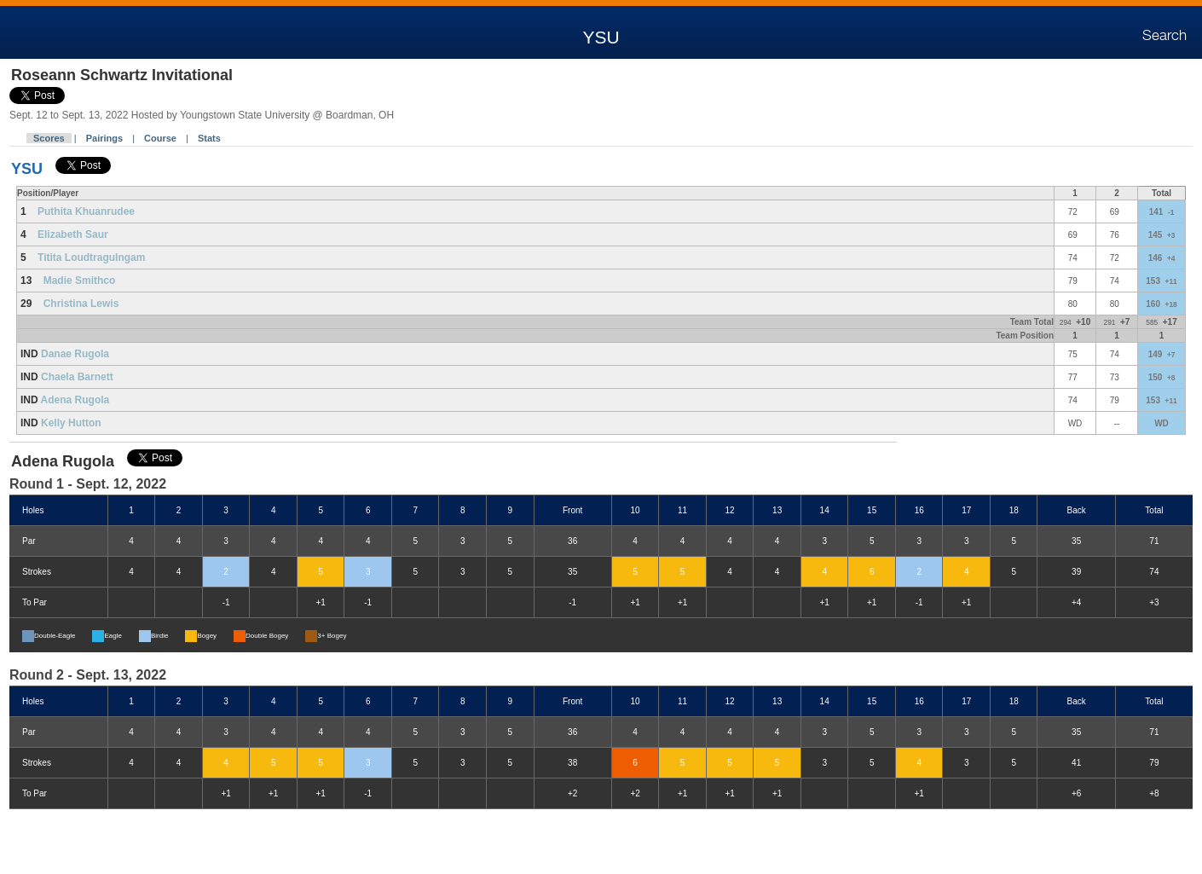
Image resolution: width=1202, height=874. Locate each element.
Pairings (104, 138)
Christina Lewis (81, 304)
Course (160, 138)
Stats (209, 138)
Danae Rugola (75, 354)
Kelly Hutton (71, 423)
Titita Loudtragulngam (91, 257)
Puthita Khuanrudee (86, 211)
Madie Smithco (79, 281)
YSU (27, 168)
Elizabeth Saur (73, 234)
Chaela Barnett (77, 377)
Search (1164, 35)
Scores (49, 138)
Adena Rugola (75, 400)
